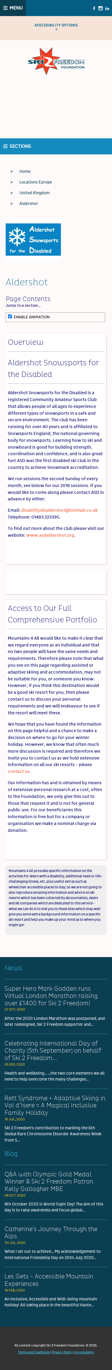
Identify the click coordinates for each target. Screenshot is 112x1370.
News (13, 968)
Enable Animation (29, 316)
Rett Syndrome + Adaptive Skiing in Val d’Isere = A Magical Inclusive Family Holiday (54, 1105)
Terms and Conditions (34, 1352)
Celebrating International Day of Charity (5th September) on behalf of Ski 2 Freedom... (52, 1051)
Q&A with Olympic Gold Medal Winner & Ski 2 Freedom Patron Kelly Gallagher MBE (48, 1182)
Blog (11, 1153)
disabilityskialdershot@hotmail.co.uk (59, 510)
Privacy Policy (62, 1352)
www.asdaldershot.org (50, 535)
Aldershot (28, 204)
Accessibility (84, 1352)
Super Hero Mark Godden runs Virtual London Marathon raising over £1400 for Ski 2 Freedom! (51, 996)
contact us (19, 771)
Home (24, 172)
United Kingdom (34, 193)
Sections (20, 146)
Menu (16, 8)
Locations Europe (35, 182)
